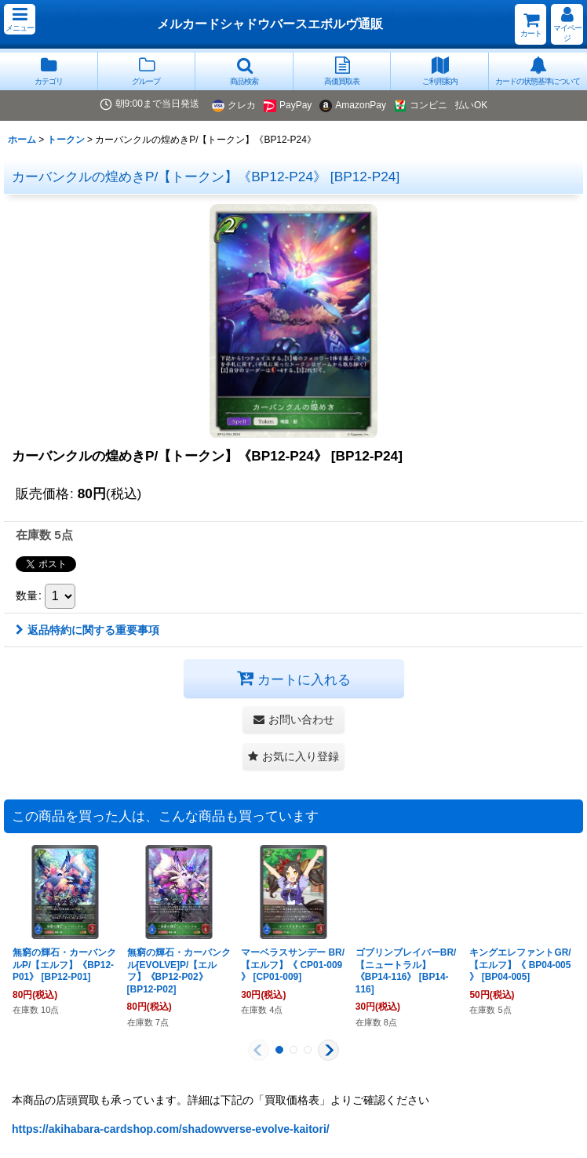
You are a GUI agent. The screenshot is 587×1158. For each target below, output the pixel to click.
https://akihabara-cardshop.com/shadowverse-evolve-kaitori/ (171, 1129)
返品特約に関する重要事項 (87, 630)
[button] (19, 19)
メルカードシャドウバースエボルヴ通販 (270, 23)
